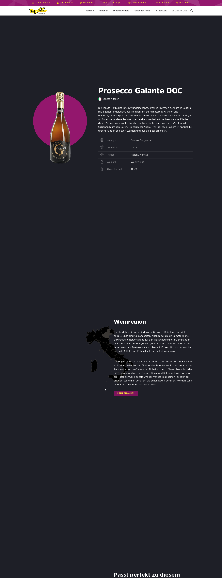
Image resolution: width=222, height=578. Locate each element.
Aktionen (103, 11)
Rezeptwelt (161, 11)
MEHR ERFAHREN (126, 393)
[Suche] (191, 10)
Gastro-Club (179, 11)
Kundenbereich (142, 11)
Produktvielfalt (121, 11)
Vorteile (90, 11)
